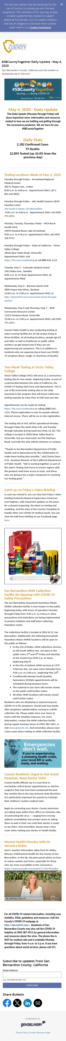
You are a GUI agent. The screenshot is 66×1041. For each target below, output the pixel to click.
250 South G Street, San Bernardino (23, 208)
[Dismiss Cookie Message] (61, 3)
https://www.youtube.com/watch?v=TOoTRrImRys (31, 868)
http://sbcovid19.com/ (16, 925)
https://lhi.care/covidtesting (19, 260)
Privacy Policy (22, 1033)
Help (48, 1033)
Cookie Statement (40, 27)
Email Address (10, 970)
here (6, 520)
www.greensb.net (18, 727)
